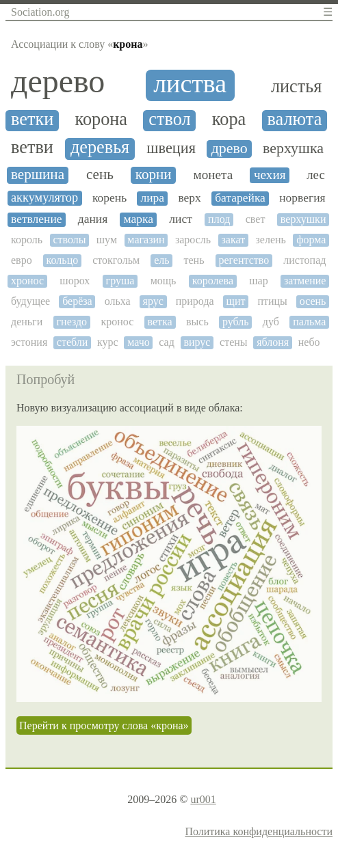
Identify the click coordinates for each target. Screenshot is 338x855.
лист (180, 219)
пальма (309, 321)
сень (100, 174)
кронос (117, 321)
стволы (69, 239)
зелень (270, 239)
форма (311, 239)
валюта (295, 119)
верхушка (293, 148)
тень (193, 260)
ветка (160, 321)
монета (213, 174)
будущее (30, 301)
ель (161, 260)
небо (309, 342)
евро (21, 260)
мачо (138, 342)
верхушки (303, 219)
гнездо (72, 321)
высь (197, 321)
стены (234, 342)
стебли (72, 342)
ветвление (36, 219)
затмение (305, 280)
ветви (32, 147)
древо (229, 148)
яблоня (273, 342)
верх (189, 197)
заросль (193, 239)
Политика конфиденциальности (259, 831)
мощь (164, 280)
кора (229, 119)
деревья (99, 147)
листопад (304, 260)
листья (296, 86)
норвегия (302, 197)
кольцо (63, 260)
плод (219, 219)
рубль (235, 321)
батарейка (240, 197)
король (26, 239)
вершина (37, 174)
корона (101, 119)
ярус (153, 301)
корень (109, 197)
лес (316, 175)
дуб (271, 321)
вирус (196, 342)
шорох (75, 280)
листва (189, 84)
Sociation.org (40, 12)
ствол (169, 119)
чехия (270, 174)
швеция (171, 148)
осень (313, 301)
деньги (26, 321)
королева (212, 280)
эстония (29, 342)
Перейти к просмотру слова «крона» (104, 725)
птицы (272, 301)
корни (153, 174)
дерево (58, 81)
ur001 (203, 799)
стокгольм (116, 260)
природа (195, 301)
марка (138, 219)
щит (236, 301)
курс (107, 342)
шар (258, 280)
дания (92, 219)
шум (106, 239)
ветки (32, 119)
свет (255, 219)
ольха (118, 301)
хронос (27, 280)
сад (166, 342)
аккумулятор (44, 197)
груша (120, 280)
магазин (145, 239)
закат (233, 239)
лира (152, 197)
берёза (77, 301)
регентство (243, 260)
